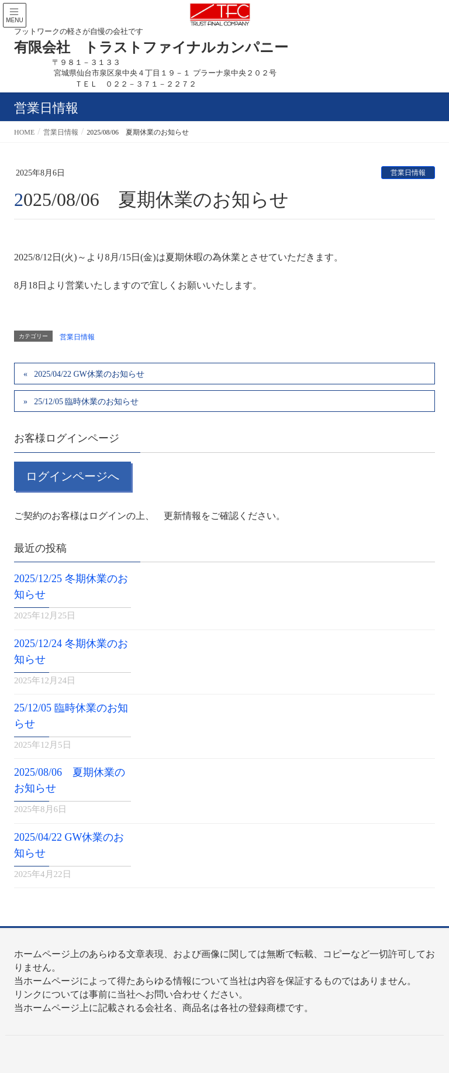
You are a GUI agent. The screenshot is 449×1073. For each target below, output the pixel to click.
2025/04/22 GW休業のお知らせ (89, 374)
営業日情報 (408, 172)
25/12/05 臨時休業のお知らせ (86, 401)
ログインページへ (72, 476)
